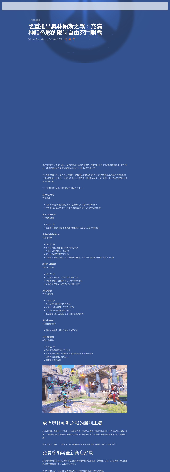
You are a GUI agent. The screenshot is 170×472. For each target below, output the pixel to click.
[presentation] (10, 6)
